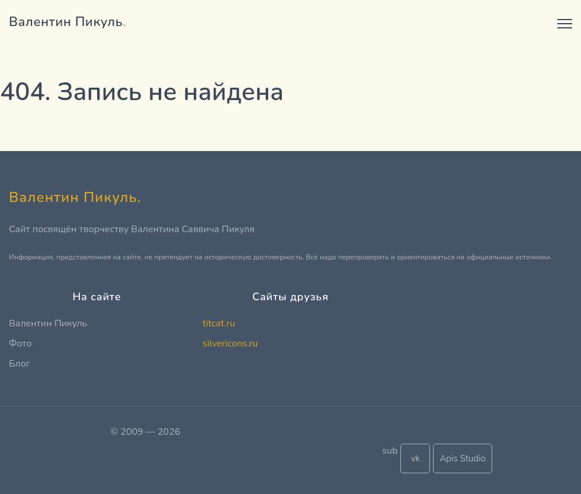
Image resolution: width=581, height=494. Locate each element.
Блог (19, 363)
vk (415, 458)
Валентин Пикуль (48, 323)
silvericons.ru (230, 343)
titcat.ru (219, 323)
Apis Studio (462, 458)
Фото (20, 343)
